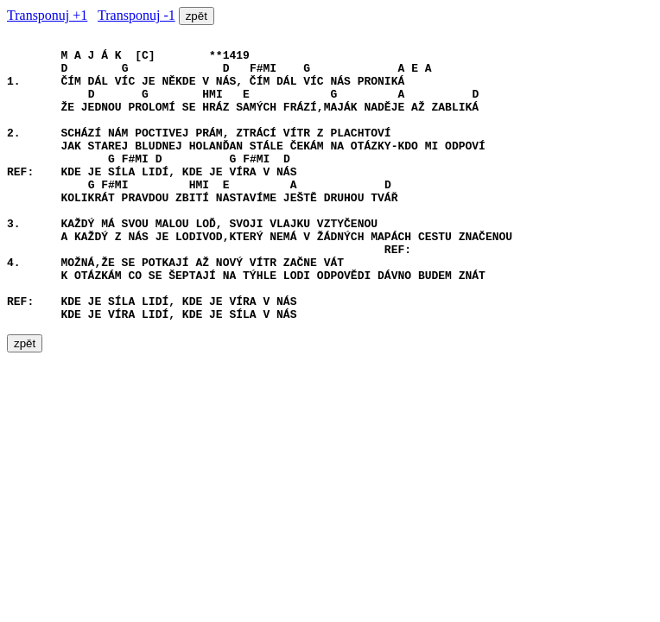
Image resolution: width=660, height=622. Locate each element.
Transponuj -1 (136, 15)
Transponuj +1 (47, 15)
